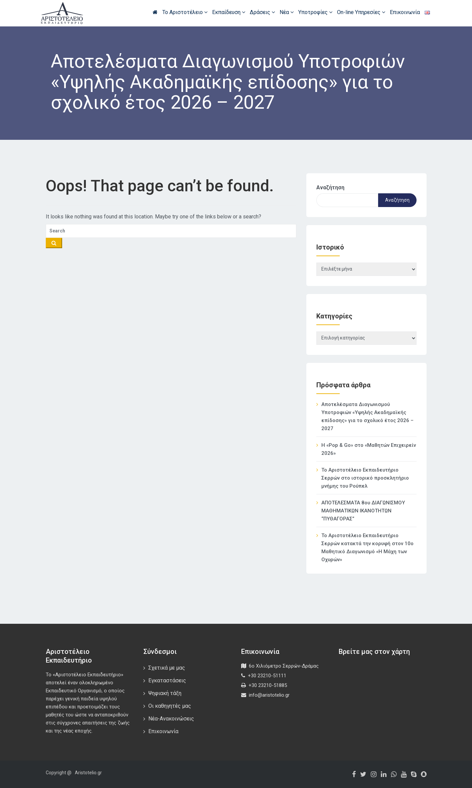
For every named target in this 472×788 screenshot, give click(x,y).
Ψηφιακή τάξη (164, 693)
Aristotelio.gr (88, 772)
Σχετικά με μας (166, 668)
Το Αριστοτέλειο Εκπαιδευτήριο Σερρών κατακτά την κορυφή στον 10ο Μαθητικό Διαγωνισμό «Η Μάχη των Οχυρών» (367, 547)
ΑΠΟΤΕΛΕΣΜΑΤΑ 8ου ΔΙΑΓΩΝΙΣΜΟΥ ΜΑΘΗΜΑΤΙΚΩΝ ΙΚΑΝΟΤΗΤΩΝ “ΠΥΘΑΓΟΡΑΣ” (363, 511)
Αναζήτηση (330, 187)
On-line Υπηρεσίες (361, 12)
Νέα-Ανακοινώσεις (171, 718)
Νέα (287, 12)
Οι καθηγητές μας (169, 706)
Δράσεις (262, 12)
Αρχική (155, 12)
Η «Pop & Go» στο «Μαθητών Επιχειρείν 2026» (368, 449)
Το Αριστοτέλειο (184, 12)
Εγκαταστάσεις (167, 680)
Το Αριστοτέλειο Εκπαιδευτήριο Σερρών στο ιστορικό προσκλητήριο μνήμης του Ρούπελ (365, 478)
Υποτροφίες (315, 12)
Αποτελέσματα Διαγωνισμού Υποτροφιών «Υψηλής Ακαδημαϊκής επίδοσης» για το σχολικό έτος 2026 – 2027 (367, 416)
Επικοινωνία (405, 12)
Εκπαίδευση (228, 12)
